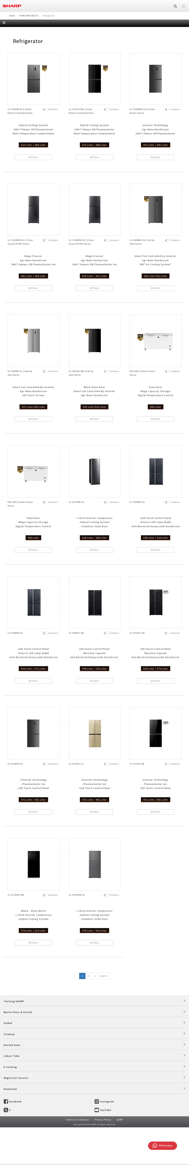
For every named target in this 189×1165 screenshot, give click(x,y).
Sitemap (9, 1071)
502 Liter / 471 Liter (94, 313)
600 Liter (155, 444)
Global (8, 1060)
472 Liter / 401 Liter (155, 182)
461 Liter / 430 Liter (33, 313)
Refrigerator (28, 78)
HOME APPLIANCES (28, 15)
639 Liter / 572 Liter (33, 706)
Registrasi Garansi (16, 1115)
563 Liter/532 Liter (155, 313)
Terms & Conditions (77, 1157)
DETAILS (33, 194)
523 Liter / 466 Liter (33, 182)
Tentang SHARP (14, 1038)
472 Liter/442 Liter (33, 444)
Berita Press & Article (18, 1049)
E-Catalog (10, 1104)
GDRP (119, 1157)
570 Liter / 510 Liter (33, 968)
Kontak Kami (12, 1082)
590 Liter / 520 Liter (155, 575)
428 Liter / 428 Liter (94, 575)
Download (10, 1126)
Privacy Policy (102, 1157)
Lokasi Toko (12, 1093)
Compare (53, 146)
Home (12, 15)
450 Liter (33, 575)
